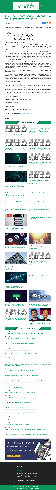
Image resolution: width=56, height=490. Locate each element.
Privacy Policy (24, 488)
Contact (37, 488)
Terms (18, 488)
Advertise (31, 488)
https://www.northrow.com (26, 113)
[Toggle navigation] (42, 5)
